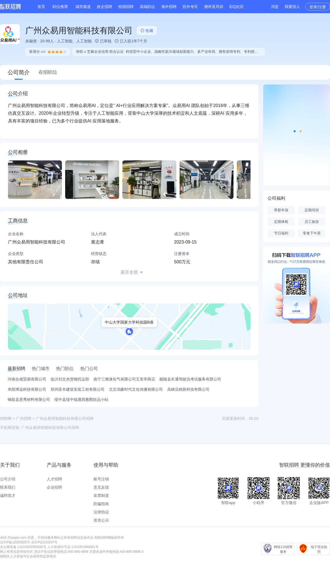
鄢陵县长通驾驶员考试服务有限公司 (190, 379)
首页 (41, 6)
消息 (275, 6)
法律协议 (101, 512)
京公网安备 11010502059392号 (23, 547)
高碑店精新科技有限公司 (188, 389)
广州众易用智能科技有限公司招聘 (50, 427)
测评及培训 (213, 6)
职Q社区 (236, 6)
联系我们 (7, 487)
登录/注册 (317, 7)
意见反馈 (101, 487)
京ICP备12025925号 (15, 542)
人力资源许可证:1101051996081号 (72, 547)
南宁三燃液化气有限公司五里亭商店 (124, 379)
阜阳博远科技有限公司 (27, 389)
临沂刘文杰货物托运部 (70, 379)
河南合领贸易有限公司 (27, 379)
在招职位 (47, 72)
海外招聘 (169, 6)
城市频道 (83, 6)
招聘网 (6, 418)
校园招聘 (126, 6)
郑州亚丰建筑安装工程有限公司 (78, 389)
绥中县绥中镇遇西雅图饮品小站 (81, 399)
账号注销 (101, 479)
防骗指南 (101, 504)
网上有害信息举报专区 (16, 552)
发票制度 (101, 495)
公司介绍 (7, 479)
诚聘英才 (7, 495)
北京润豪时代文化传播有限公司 (136, 389)
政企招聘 (104, 6)
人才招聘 (54, 479)
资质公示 (101, 520)
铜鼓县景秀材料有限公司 (29, 399)
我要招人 (292, 6)
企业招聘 (54, 487)
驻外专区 (190, 6)
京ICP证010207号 (44, 542)
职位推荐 (60, 6)
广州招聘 (23, 418)
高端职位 (147, 6)
